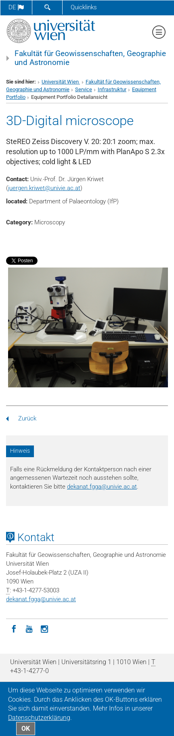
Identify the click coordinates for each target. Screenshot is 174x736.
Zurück (21, 418)
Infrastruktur (112, 89)
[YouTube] (29, 628)
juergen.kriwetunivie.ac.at (44, 188)
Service (83, 89)
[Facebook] (13, 628)
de (16, 7)
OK (25, 728)
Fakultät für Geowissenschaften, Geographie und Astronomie (90, 58)
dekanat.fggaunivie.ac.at (102, 486)
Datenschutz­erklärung (39, 717)
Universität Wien (61, 82)
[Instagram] (44, 628)
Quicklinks (84, 7)
